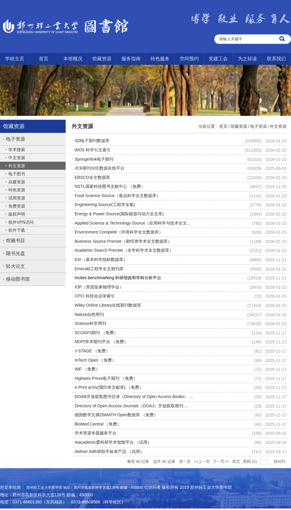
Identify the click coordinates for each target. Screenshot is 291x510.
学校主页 (14, 58)
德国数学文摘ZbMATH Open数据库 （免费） (116, 414)
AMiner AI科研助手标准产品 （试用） (109, 451)
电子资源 (258, 126)
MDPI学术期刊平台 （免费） (101, 341)
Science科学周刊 (90, 323)
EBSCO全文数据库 (92, 177)
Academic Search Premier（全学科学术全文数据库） (124, 250)
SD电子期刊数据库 (92, 140)
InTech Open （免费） (95, 360)
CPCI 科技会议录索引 (95, 296)
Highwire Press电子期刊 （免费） (106, 378)
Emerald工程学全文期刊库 (99, 268)
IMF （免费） (87, 369)
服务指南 (131, 58)
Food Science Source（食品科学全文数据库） (118, 195)
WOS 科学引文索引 (93, 150)
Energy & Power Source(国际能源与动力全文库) (119, 213)
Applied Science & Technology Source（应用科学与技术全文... (132, 223)
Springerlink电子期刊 (94, 159)
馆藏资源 (101, 58)
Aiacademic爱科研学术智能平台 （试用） (113, 442)
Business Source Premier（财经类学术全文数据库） (123, 241)
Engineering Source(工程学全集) (105, 204)
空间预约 (189, 58)
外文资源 (278, 126)
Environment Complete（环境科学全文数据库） (119, 232)
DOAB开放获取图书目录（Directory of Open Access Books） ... (134, 396)
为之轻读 (247, 58)
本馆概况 (72, 58)
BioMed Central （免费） (98, 424)
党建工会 (218, 58)
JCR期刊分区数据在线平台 (99, 168)
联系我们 (276, 58)
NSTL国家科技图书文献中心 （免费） (110, 186)
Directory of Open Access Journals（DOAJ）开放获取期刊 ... (131, 405)
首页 (43, 58)
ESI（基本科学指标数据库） (101, 259)
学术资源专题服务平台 (95, 433)
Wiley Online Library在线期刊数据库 (108, 305)
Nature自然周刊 (89, 314)
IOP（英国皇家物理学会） (99, 287)
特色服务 (160, 58)
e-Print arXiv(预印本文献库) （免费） (109, 387)
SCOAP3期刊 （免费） (96, 332)
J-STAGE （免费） (92, 350)
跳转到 (280, 461)
